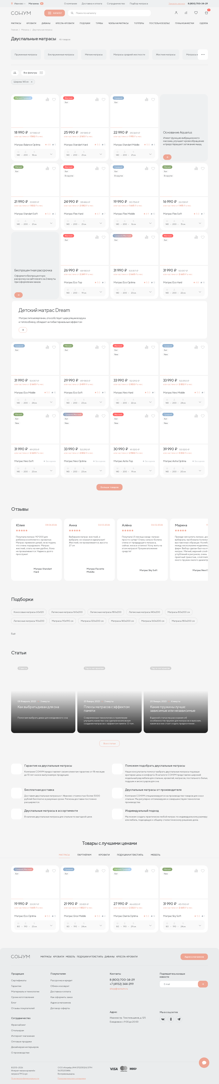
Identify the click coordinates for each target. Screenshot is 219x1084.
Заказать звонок (177, 3)
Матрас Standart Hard (76, 144)
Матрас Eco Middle (24, 392)
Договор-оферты (60, 1008)
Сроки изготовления (22, 997)
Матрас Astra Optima (174, 461)
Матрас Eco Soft (73, 392)
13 (153, 282)
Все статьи (109, 743)
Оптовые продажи (21, 1041)
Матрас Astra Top (123, 461)
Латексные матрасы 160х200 (67, 612)
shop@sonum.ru (119, 988)
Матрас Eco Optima (124, 282)
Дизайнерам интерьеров (25, 1047)
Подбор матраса (139, 3)
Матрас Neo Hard (123, 392)
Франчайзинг (18, 1024)
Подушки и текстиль (130, 854)
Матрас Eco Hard (172, 282)
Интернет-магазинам (23, 1035)
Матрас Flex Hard (73, 213)
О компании (70, 3)
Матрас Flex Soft (172, 213)
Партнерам (84, 854)
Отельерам (17, 1030)
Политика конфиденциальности (25, 1078)
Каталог (55, 13)
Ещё (13, 633)
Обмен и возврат (59, 986)
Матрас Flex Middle (124, 213)
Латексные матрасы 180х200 (105, 612)
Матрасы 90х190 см (62, 621)
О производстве (20, 1052)
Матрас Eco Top (73, 282)
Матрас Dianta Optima (126, 916)
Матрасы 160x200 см (152, 621)
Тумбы (99, 23)
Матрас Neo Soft (23, 461)
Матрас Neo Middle (174, 392)
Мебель (155, 854)
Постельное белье (159, 23)
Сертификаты (18, 980)
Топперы (139, 23)
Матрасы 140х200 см (122, 621)
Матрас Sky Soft (172, 916)
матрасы (16, 23)
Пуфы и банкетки (184, 23)
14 (203, 282)
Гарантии (16, 986)
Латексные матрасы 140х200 (144, 612)
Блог (13, 1002)
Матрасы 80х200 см (179, 612)
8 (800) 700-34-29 (198, 3)
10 (153, 214)
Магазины (34, 3)
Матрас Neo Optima (75, 461)
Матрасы (64, 854)
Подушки (85, 23)
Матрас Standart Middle (126, 144)
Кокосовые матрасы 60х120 (29, 612)
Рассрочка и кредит (61, 980)
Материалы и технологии (25, 991)
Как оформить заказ (61, 997)
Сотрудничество (116, 3)
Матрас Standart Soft (26, 213)
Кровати (31, 23)
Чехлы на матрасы (118, 23)
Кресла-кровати (65, 23)
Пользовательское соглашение (72, 1078)
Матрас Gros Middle (75, 916)
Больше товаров (109, 487)
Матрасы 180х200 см (183, 621)
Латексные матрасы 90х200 (29, 621)
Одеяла (204, 23)
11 (103, 392)
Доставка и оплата (92, 3)
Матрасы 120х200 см (92, 621)
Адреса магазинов (194, 956)
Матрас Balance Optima (27, 144)
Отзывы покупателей (23, 1008)
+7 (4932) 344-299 (121, 984)
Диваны (46, 23)
